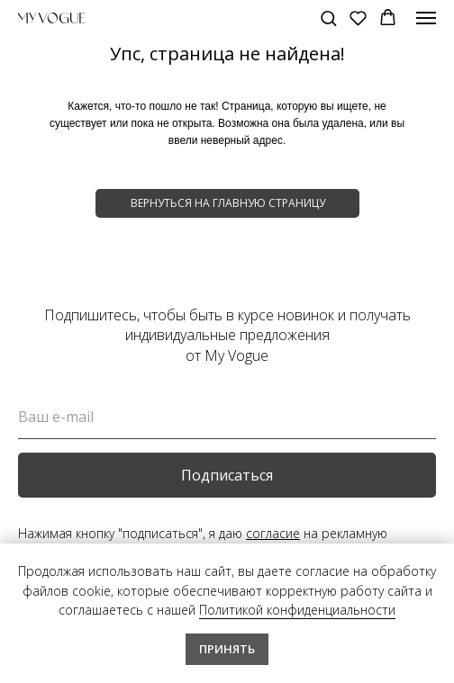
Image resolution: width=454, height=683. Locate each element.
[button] (328, 17)
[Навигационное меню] (426, 18)
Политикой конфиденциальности (297, 609)
